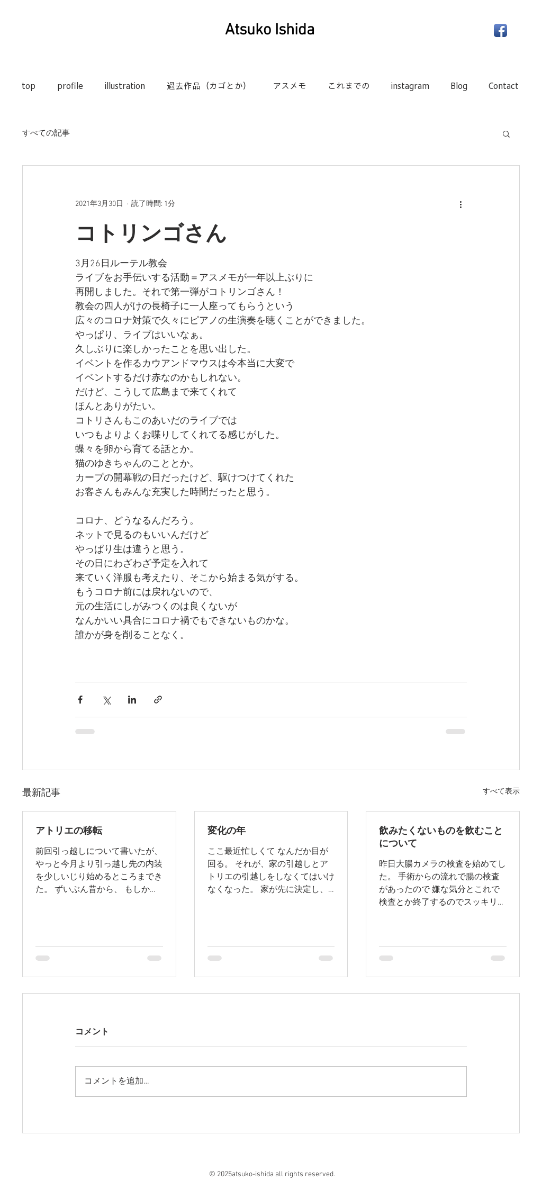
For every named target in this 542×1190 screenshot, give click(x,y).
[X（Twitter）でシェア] (106, 700)
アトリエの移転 (68, 830)
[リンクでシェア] (158, 700)
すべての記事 (46, 133)
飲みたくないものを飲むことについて (441, 837)
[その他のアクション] (460, 203)
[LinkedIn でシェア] (132, 700)
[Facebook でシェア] (80, 700)
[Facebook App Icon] (500, 30)
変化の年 (226, 830)
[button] (506, 133)
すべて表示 (501, 791)
